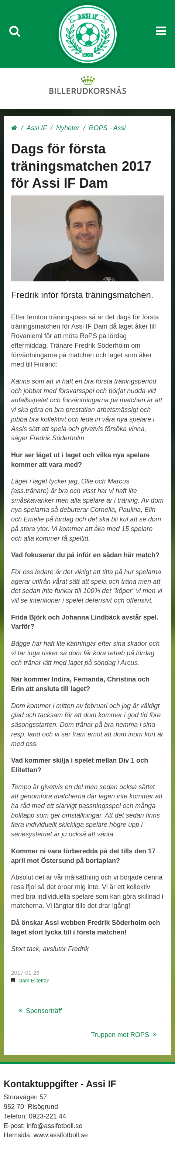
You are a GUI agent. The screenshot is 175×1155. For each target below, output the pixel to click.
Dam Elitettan (33, 981)
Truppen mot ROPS (120, 1034)
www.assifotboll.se (61, 1135)
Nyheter (67, 128)
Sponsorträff (44, 1010)
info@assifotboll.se (54, 1126)
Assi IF (37, 128)
